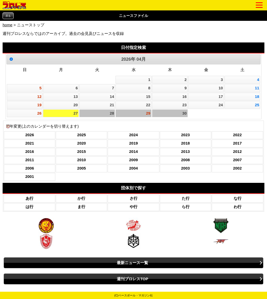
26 (39, 113)
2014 (133, 151)
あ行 (29, 198)
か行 (81, 198)
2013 (185, 151)
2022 (237, 135)
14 (112, 97)
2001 (29, 176)
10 (221, 88)
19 (39, 105)
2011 (29, 160)
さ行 (133, 198)
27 (76, 113)
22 (148, 105)
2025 (81, 135)
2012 (237, 151)
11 (257, 88)
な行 (237, 198)
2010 (81, 160)
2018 (185, 143)
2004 (133, 168)
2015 (81, 151)
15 (148, 97)
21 (112, 105)
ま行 (81, 206)
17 (221, 97)
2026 (29, 135)
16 (184, 97)
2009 (133, 160)
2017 (237, 143)
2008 (185, 160)
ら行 (186, 206)
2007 (237, 160)
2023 (185, 135)
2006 (29, 168)
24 (221, 105)
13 (76, 97)
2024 (133, 135)
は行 (29, 206)
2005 (81, 168)
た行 (186, 198)
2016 (29, 151)
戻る (8, 15)
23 (184, 105)
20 (76, 105)
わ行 (237, 206)
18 (257, 97)
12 (39, 97)
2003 (185, 168)
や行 (133, 206)
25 (257, 105)
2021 (29, 143)
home (8, 25)
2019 (133, 143)
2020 (81, 143)
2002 (237, 168)
